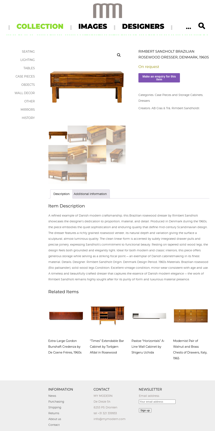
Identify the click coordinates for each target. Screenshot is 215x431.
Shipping (54, 407)
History (28, 118)
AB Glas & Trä (160, 108)
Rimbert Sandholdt (185, 108)
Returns (53, 413)
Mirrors (28, 109)
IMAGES (92, 26)
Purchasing (56, 401)
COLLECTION (40, 26)
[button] (119, 55)
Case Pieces (25, 76)
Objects (28, 85)
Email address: (149, 395)
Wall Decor (25, 93)
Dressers (144, 100)
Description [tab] (61, 194)
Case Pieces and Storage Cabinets (179, 95)
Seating (28, 51)
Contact (54, 424)
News (52, 395)
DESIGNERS (143, 26)
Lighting (27, 60)
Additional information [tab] (90, 194)
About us (54, 419)
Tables (29, 68)
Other (29, 101)
